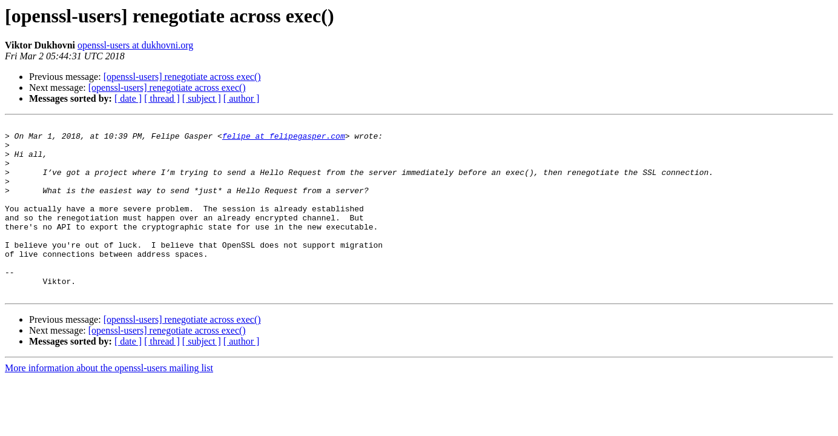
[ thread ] (162, 98)
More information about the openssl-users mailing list (109, 402)
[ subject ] (201, 98)
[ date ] (128, 98)
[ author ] (241, 98)
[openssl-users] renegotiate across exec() (182, 76)
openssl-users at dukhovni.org (135, 45)
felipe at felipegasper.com (283, 139)
